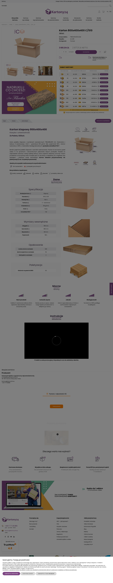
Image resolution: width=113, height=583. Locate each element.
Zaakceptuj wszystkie (11, 573)
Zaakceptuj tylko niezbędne (46, 573)
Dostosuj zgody (28, 573)
